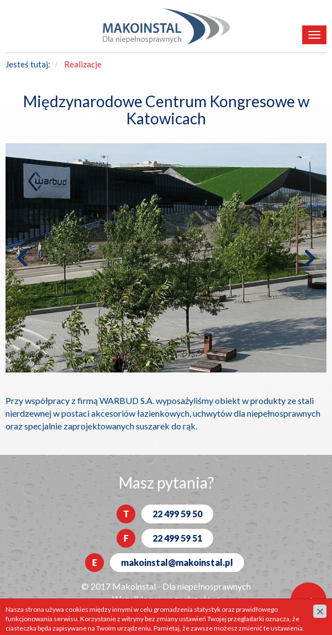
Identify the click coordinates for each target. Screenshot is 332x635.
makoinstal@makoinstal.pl (177, 562)
